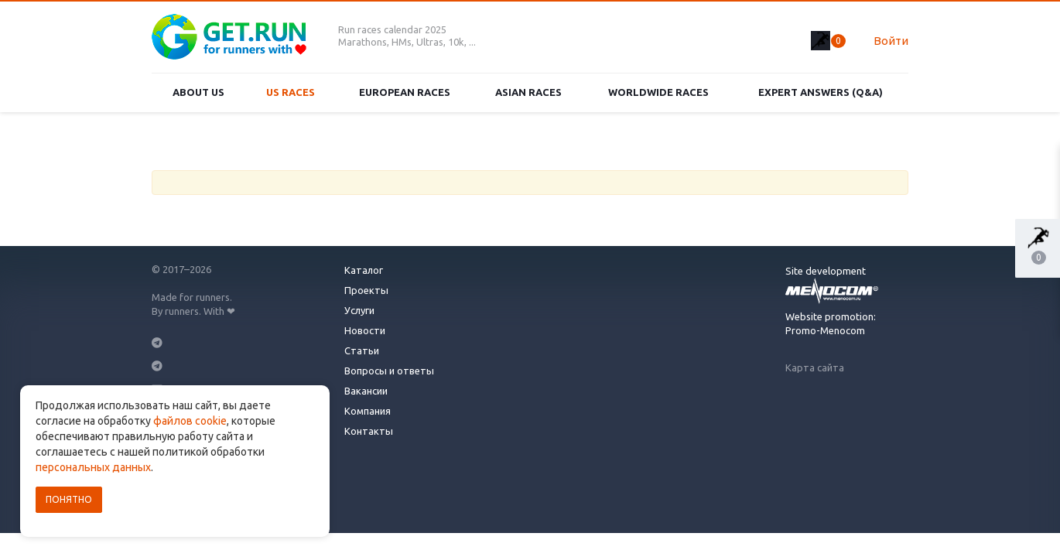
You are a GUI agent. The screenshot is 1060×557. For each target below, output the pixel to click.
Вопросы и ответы (389, 370)
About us (198, 92)
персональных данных (93, 467)
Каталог (363, 270)
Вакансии (366, 390)
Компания (367, 410)
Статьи (361, 350)
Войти (891, 40)
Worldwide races (658, 92)
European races (404, 92)
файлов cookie (190, 421)
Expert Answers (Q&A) (820, 92)
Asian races (528, 92)
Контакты (368, 430)
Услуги (359, 310)
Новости (364, 330)
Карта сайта (814, 367)
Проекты (366, 290)
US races (290, 92)
